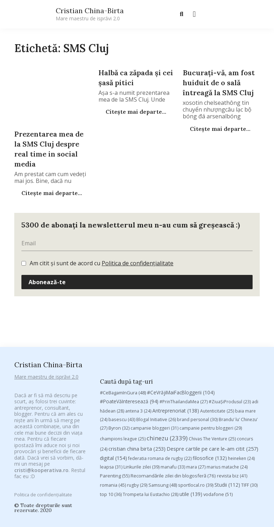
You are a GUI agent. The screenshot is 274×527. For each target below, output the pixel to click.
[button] (194, 14)
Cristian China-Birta (90, 14)
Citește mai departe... (51, 192)
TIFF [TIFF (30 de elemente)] (249, 428)
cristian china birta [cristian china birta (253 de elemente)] (137, 391)
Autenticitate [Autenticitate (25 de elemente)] (217, 354)
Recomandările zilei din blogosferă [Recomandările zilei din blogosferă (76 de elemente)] (173, 418)
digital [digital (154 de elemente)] (113, 401)
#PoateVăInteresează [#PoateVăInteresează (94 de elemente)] (129, 344)
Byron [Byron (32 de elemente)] (119, 371)
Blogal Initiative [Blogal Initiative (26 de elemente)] (156, 362)
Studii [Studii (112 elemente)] (227, 427)
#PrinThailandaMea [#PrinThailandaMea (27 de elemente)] (183, 345)
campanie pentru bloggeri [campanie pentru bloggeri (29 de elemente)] (210, 371)
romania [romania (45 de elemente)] (113, 427)
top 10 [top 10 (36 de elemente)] (111, 437)
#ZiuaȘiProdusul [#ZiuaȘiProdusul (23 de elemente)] (230, 345)
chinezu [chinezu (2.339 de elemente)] (167, 381)
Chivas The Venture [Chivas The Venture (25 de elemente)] (212, 382)
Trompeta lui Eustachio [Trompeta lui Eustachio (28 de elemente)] (150, 437)
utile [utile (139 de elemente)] (190, 436)
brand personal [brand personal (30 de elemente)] (197, 362)
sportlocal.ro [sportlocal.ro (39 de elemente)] (195, 428)
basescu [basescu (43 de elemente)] (121, 362)
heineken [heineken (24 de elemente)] (241, 401)
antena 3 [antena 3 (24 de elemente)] (138, 354)
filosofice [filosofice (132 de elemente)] (210, 401)
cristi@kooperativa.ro (41, 460)
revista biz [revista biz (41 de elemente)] (232, 418)
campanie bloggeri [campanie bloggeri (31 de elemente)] (154, 371)
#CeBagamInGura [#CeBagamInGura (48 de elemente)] (123, 335)
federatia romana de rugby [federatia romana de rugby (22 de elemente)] (160, 401)
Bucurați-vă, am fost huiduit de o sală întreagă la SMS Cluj (219, 82)
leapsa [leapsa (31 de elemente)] (111, 410)
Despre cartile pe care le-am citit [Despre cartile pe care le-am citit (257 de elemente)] (212, 391)
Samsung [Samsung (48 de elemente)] (162, 427)
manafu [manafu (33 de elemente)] (173, 410)
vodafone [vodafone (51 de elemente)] (218, 437)
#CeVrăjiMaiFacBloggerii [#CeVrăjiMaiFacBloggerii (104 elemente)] (181, 335)
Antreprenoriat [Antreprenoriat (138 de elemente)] (175, 353)
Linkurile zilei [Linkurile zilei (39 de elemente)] (141, 410)
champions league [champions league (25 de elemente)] (123, 382)
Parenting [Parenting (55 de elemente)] (115, 418)
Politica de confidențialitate (137, 263)
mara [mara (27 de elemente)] (196, 410)
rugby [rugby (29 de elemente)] (137, 428)
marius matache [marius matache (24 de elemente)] (227, 410)
